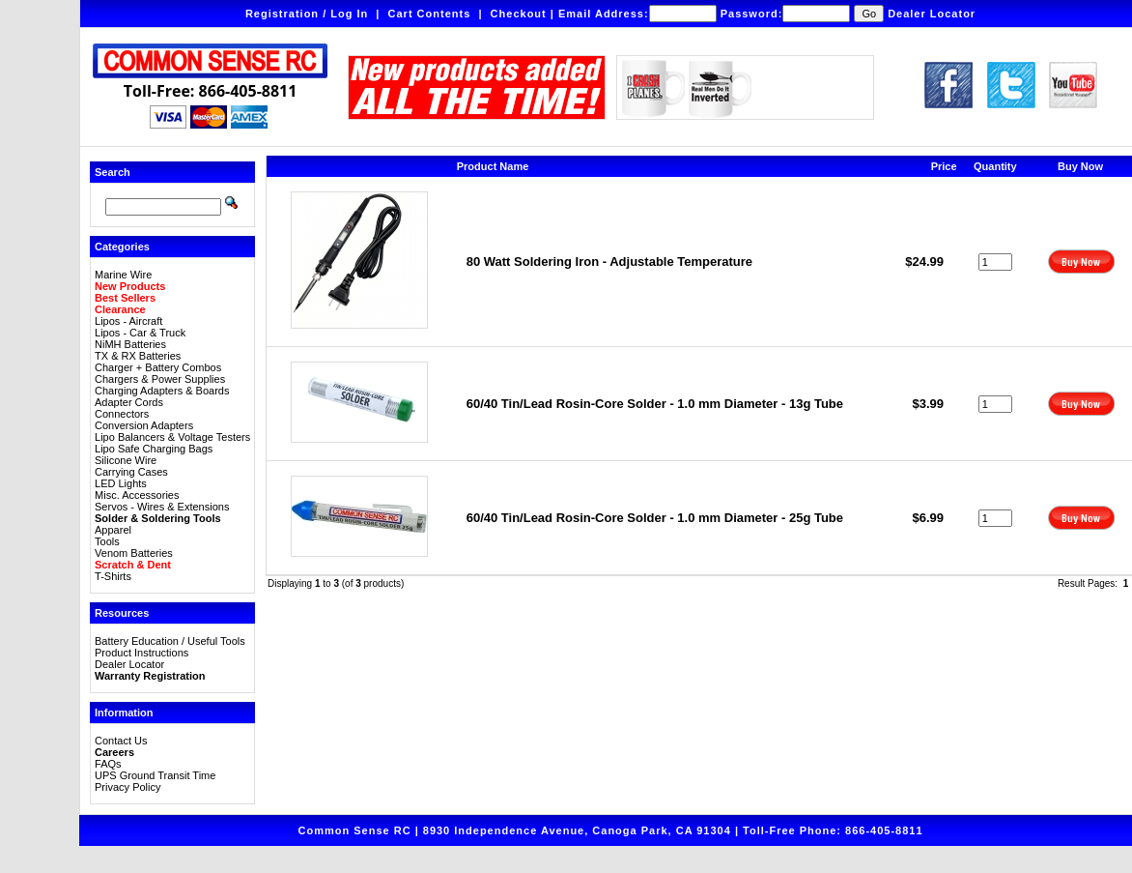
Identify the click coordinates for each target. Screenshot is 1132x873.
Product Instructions (141, 652)
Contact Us (121, 740)
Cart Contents (429, 13)
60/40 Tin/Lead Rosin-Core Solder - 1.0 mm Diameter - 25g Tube (655, 517)
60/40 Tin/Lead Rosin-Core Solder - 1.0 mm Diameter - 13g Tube (655, 403)
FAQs (108, 764)
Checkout (519, 13)
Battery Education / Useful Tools (170, 641)
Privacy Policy (127, 787)
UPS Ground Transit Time (155, 775)
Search (112, 172)
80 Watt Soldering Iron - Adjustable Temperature (609, 261)
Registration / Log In (306, 13)
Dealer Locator (932, 13)
